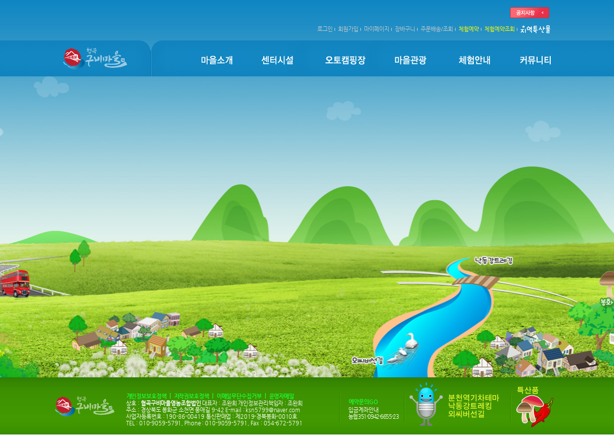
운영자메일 (281, 396)
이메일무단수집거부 (239, 396)
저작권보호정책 (191, 396)
